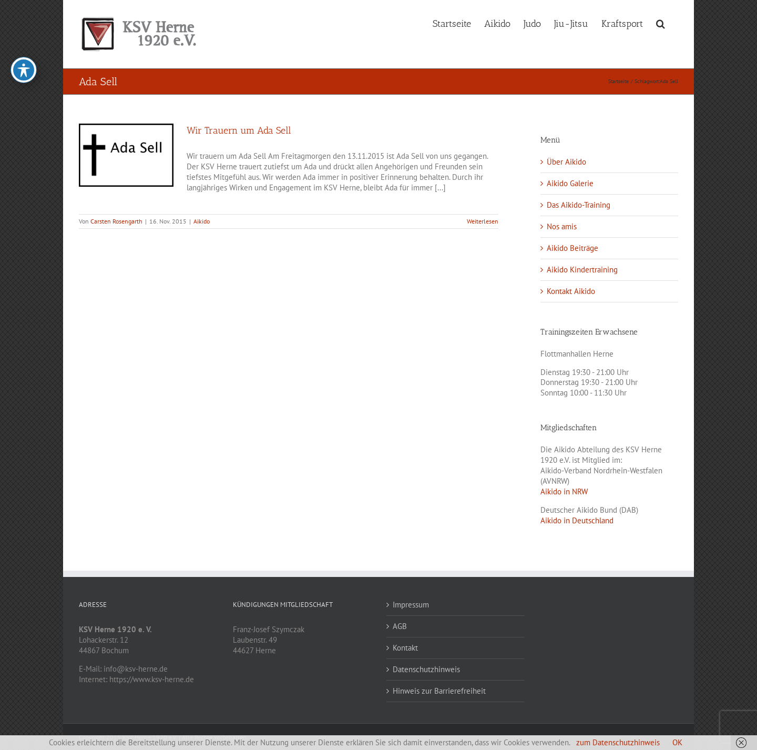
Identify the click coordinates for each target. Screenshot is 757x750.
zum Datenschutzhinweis (618, 742)
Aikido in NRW (564, 491)
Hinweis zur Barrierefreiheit (439, 691)
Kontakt (405, 648)
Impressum (411, 605)
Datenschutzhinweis (426, 669)
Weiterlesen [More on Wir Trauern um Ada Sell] (482, 221)
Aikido (201, 221)
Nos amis (562, 226)
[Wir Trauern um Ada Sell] (126, 155)
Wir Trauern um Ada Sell (239, 130)
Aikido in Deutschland (576, 520)
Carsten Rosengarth (116, 221)
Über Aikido (566, 162)
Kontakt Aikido (571, 291)
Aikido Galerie (570, 183)
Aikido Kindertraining (582, 270)
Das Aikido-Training (578, 205)
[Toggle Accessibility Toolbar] (23, 53)
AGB (400, 626)
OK (677, 742)
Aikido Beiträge (572, 248)
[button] (660, 22)
